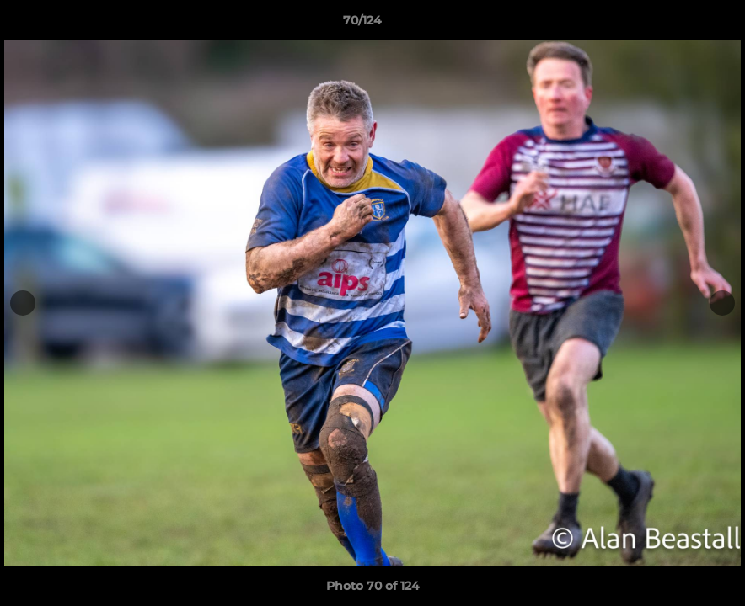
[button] (674, 24)
